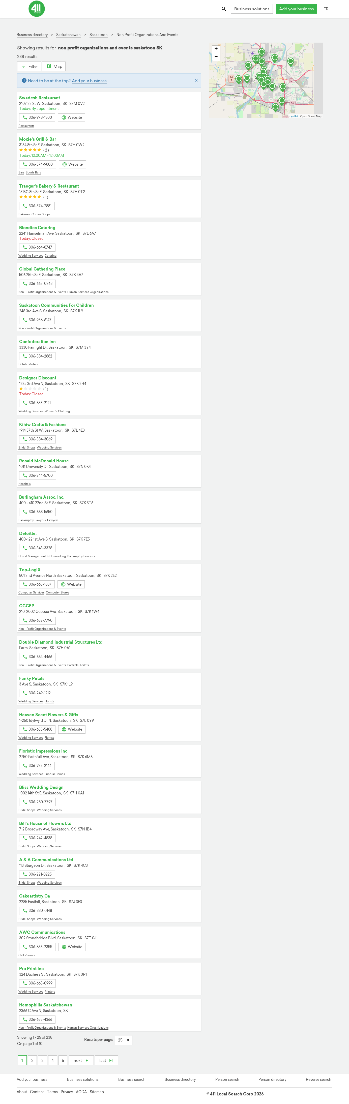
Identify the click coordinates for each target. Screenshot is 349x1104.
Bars (21, 172)
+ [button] (216, 49)
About (22, 1092)
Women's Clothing (57, 411)
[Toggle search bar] (224, 8)
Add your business (296, 8)
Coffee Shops (41, 214)
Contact (37, 1092)
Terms (52, 1092)
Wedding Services (30, 255)
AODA (81, 1092)
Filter (29, 65)
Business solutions (252, 8)
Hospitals (24, 484)
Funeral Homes (55, 774)
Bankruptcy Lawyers (32, 520)
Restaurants (26, 126)
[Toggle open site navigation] (22, 8)
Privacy (67, 1092)
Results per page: (98, 1040)
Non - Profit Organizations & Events (42, 292)
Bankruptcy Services (81, 556)
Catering (50, 255)
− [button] (216, 57)
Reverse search (318, 1079)
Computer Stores (57, 592)
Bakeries (24, 214)
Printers (50, 991)
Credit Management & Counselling (42, 556)
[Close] (196, 81)
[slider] (30, 150)
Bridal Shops (26, 447)
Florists (49, 701)
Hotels (22, 364)
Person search (227, 1079)
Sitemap (97, 1092)
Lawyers (52, 520)
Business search (131, 1079)
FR (326, 8)
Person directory (272, 1079)
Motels (33, 364)
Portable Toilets (78, 665)
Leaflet (294, 116)
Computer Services (31, 592)
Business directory (180, 1079)
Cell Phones (26, 955)
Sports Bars (33, 172)
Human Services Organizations (87, 292)
